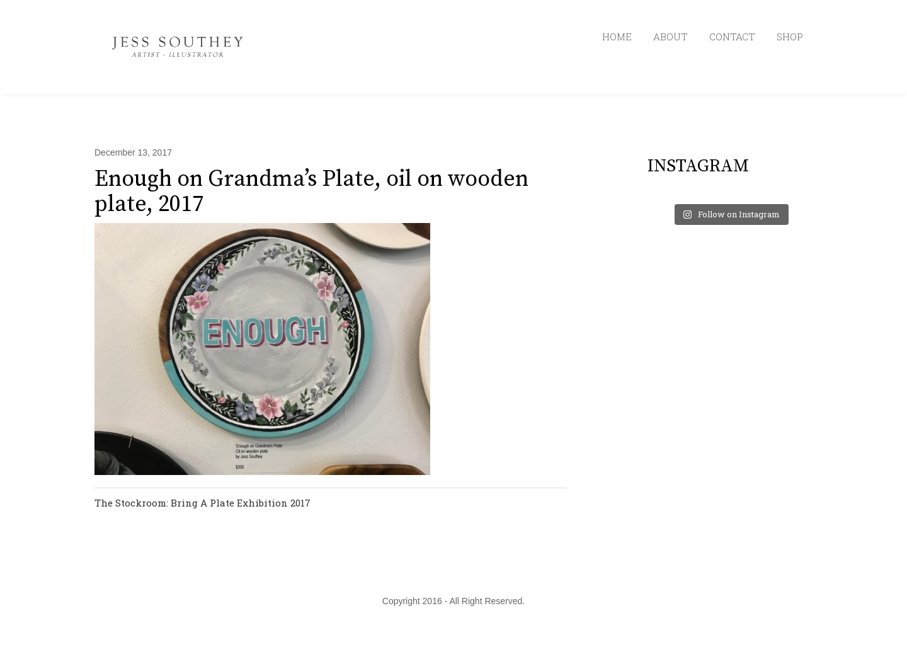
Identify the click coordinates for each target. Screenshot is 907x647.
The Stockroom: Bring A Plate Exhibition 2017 (202, 502)
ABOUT (670, 36)
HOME (617, 36)
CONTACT (732, 36)
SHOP (790, 36)
